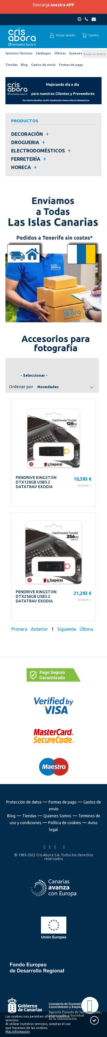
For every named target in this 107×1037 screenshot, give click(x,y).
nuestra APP (62, 5)
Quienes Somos (57, 816)
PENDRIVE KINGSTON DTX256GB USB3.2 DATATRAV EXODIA (36, 596)
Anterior (39, 629)
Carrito (90, 35)
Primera (20, 629)
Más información (17, 1031)
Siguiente (66, 629)
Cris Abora (22, 36)
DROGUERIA (25, 142)
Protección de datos (24, 802)
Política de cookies (64, 822)
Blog (11, 816)
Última (86, 629)
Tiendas (29, 816)
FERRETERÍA (25, 159)
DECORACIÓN (27, 134)
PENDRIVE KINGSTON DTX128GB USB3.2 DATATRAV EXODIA (36, 482)
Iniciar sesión (62, 35)
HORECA (21, 167)
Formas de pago (62, 802)
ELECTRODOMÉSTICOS (38, 150)
